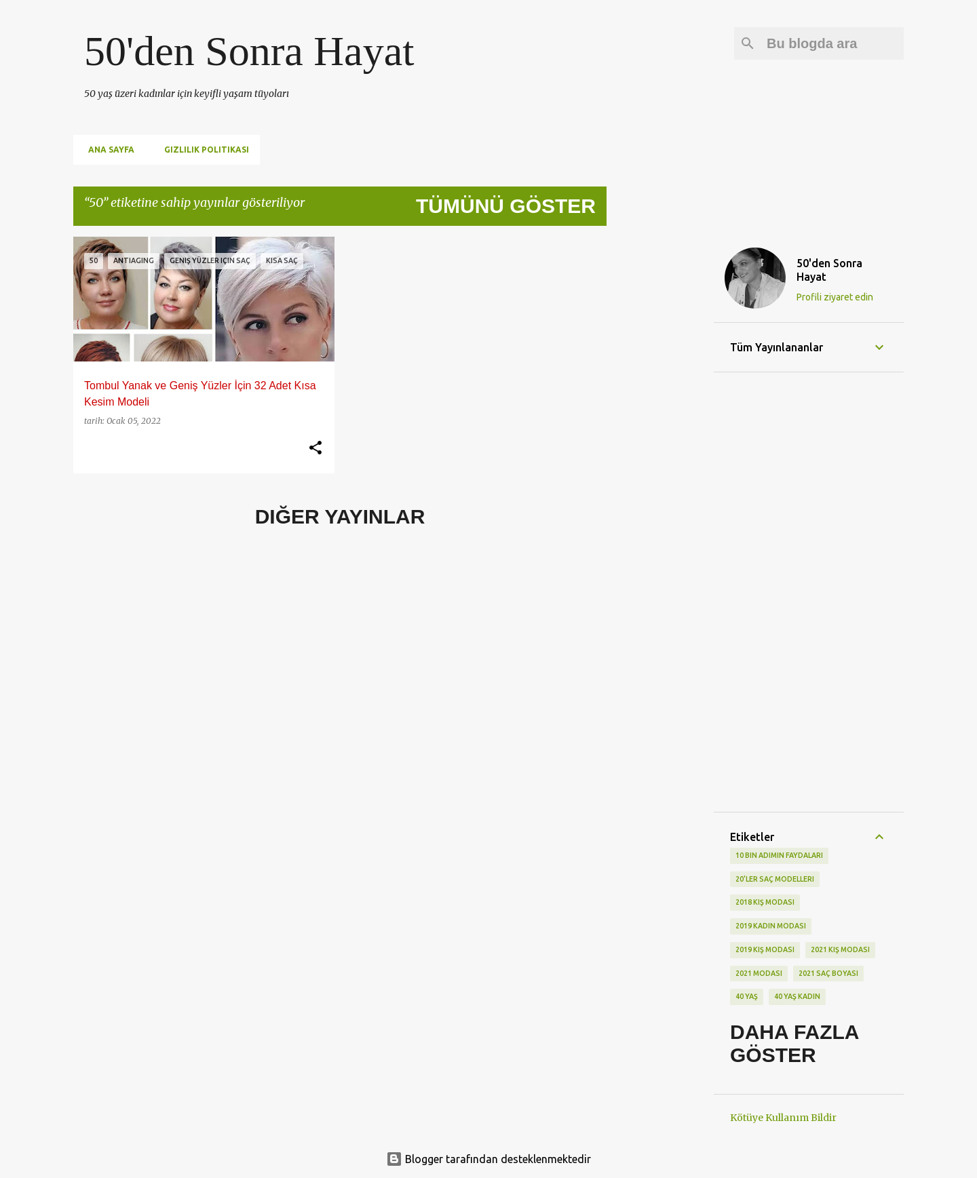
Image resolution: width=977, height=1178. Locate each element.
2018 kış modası (764, 902)
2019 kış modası (764, 949)
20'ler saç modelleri (774, 879)
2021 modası (758, 973)
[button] (315, 448)
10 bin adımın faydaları (779, 855)
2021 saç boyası (828, 973)
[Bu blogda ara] (832, 43)
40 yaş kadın (797, 996)
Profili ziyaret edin (835, 297)
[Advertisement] (660, 440)
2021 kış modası (840, 949)
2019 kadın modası (770, 926)
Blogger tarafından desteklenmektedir (488, 1159)
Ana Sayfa (107, 149)
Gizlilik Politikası (202, 149)
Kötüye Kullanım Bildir (783, 1118)
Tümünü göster (506, 206)
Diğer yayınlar (340, 516)
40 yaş (746, 996)
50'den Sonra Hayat (249, 51)
